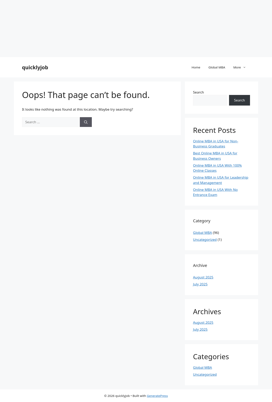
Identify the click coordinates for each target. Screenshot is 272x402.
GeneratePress (157, 396)
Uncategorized (205, 239)
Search (198, 92)
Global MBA (216, 67)
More (241, 67)
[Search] (86, 122)
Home (196, 67)
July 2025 (200, 284)
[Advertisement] (122, 28)
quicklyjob (35, 67)
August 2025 (203, 277)
